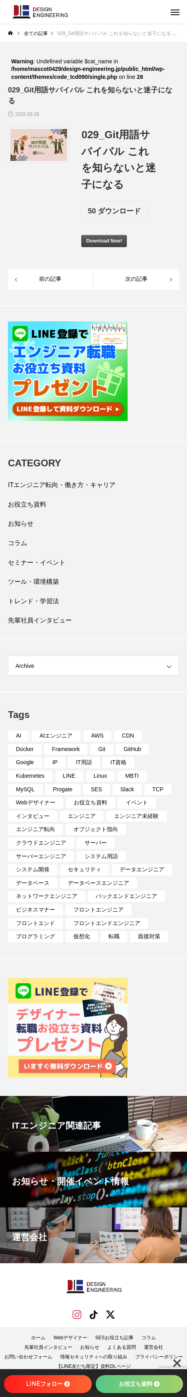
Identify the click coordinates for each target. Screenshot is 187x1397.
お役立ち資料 (27, 504)
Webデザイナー (35, 802)
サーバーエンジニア (41, 856)
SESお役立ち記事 (114, 1337)
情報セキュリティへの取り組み (93, 1357)
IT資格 (118, 762)
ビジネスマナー (35, 909)
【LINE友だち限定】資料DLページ (93, 1366)
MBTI (131, 776)
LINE (69, 776)
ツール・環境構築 (33, 581)
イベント (137, 802)
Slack (127, 789)
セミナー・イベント (36, 562)
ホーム (38, 1337)
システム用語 (101, 856)
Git (101, 749)
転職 (114, 936)
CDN (128, 735)
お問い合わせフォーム (28, 1357)
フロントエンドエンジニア (106, 923)
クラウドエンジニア (41, 842)
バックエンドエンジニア (126, 896)
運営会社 (153, 1347)
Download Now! (104, 241)
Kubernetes (30, 776)
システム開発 (32, 869)
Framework (66, 749)
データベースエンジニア (98, 883)
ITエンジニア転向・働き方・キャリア (62, 484)
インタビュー (32, 816)
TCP (157, 789)
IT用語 (84, 762)
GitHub (132, 749)
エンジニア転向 (35, 829)
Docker (24, 749)
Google (25, 762)
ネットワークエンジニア (46, 896)
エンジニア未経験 (136, 816)
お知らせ (20, 523)
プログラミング (35, 936)
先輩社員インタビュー (40, 620)
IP (54, 762)
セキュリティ (84, 869)
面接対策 (149, 936)
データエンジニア (142, 869)
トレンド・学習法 (33, 601)
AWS (97, 735)
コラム (17, 543)
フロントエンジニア (98, 909)
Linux (100, 776)
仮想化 (81, 936)
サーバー (96, 842)
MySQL (25, 789)
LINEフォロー (48, 1383)
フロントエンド (35, 923)
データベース (32, 883)
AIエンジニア (56, 735)
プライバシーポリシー (159, 1357)
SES (96, 789)
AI (18, 735)
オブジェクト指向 (95, 829)
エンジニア (82, 816)
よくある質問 (121, 1347)
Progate (63, 789)
